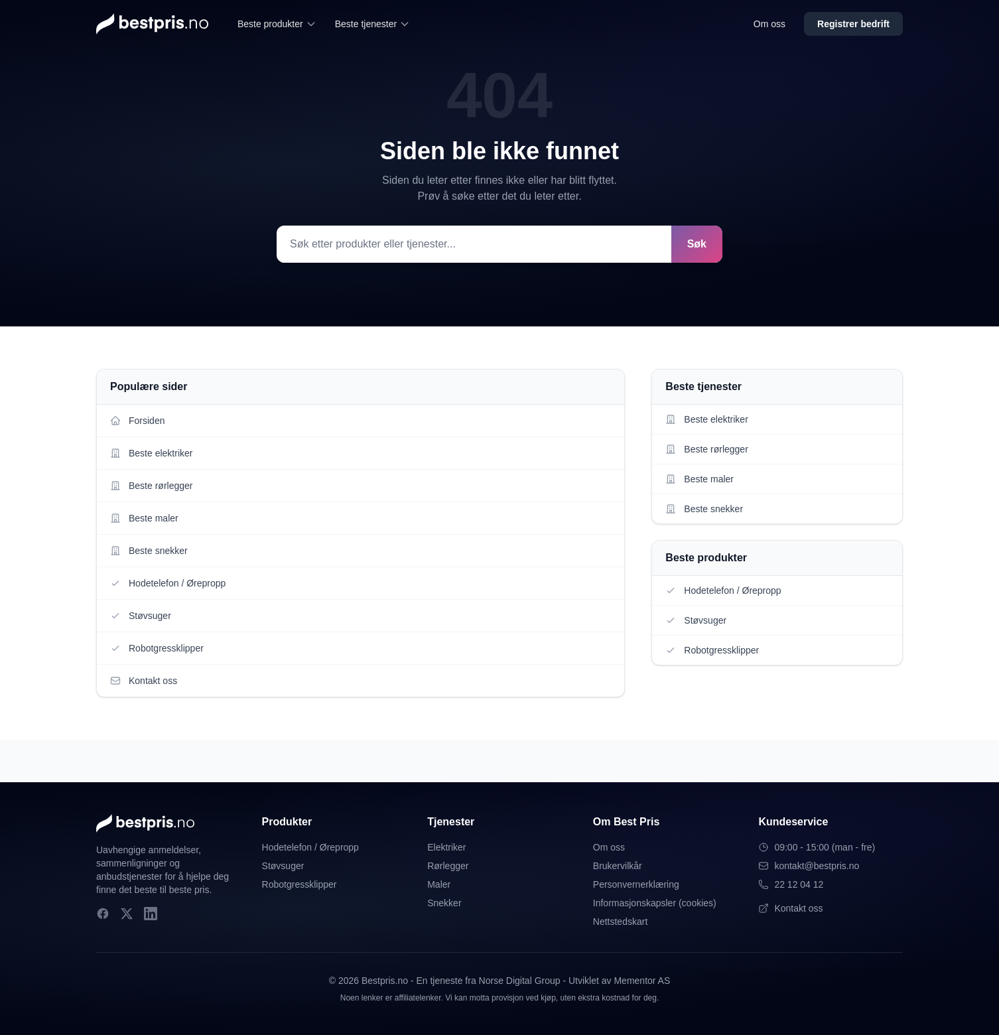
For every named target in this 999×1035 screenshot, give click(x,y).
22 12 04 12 (790, 884)
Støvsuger (283, 866)
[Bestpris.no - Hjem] (152, 23)
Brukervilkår (617, 866)
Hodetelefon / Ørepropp (310, 847)
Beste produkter (276, 24)
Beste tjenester (372, 24)
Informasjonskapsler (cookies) (654, 903)
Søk (696, 243)
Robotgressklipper (299, 884)
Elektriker (446, 847)
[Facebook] (102, 913)
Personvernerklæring (636, 884)
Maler (438, 884)
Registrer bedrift (853, 24)
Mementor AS (642, 980)
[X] (126, 913)
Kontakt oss (790, 908)
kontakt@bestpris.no (808, 866)
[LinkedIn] (150, 913)
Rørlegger (447, 866)
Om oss (769, 24)
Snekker (444, 903)
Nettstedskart (620, 921)
